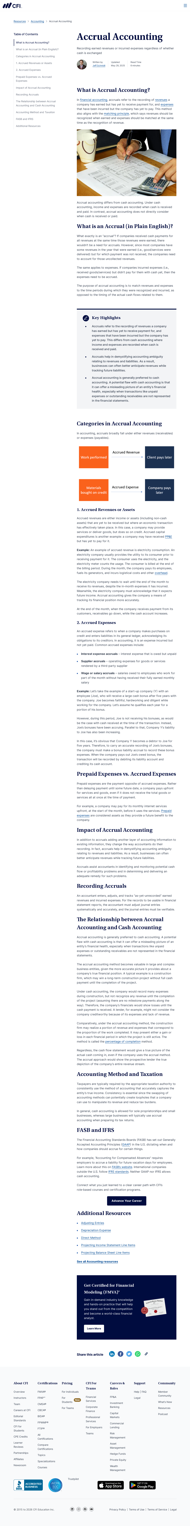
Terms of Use (136, 1509)
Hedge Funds (118, 1453)
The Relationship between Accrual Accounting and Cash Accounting (36, 103)
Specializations (46, 1461)
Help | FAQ (140, 1391)
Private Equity (118, 1459)
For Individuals (70, 1391)
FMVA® (42, 1391)
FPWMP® (43, 1422)
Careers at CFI (22, 1410)
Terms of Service (157, 1509)
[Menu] (185, 5)
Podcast (163, 1414)
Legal (137, 1397)
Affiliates (19, 1459)
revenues (161, 100)
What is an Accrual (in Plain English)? (37, 49)
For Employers (94, 1427)
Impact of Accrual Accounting (33, 87)
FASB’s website (122, 1167)
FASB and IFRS (24, 118)
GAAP (126, 1144)
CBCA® (42, 1410)
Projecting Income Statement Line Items (108, 1245)
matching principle (116, 113)
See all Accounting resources (97, 1261)
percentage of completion (123, 1041)
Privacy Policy (117, 1509)
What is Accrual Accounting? (32, 42)
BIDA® (41, 1416)
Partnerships (21, 1452)
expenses (167, 104)
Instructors (20, 1397)
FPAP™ (41, 1397)
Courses (42, 1467)
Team (17, 1404)
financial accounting (93, 100)
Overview (19, 1391)
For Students (67, 1399)
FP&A (113, 1396)
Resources (164, 1407)
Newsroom (20, 1465)
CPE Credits (21, 1436)
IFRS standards (118, 1171)
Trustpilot (73, 1478)
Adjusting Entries (92, 1223)
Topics (41, 1454)
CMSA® (42, 1404)
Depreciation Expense (96, 1230)
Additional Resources (28, 125)
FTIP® (41, 1428)
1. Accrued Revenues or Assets (34, 63)
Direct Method (91, 1237)
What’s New (165, 1401)
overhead (161, 573)
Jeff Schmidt (99, 65)
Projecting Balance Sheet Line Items (105, 1252)
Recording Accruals (27, 94)
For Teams (68, 1407)
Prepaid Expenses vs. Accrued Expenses (34, 78)
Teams (89, 1433)
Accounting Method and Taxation (35, 112)
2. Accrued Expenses (28, 69)
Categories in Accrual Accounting (35, 56)
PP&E (168, 536)
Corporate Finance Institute (12, 5)
